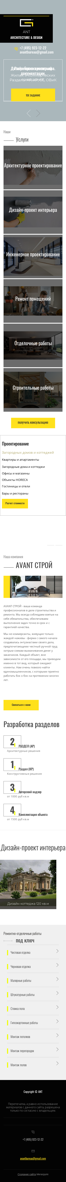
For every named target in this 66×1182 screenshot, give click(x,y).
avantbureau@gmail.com (37, 52)
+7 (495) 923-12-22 (33, 48)
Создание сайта (27, 1174)
